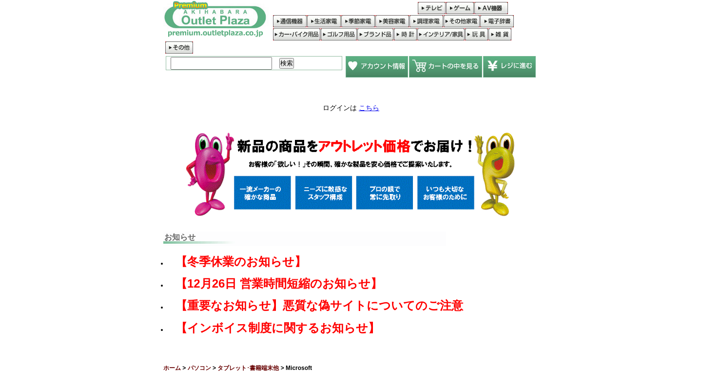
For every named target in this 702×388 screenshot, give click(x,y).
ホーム (172, 368)
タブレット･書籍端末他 (248, 368)
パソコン (199, 368)
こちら (369, 108)
